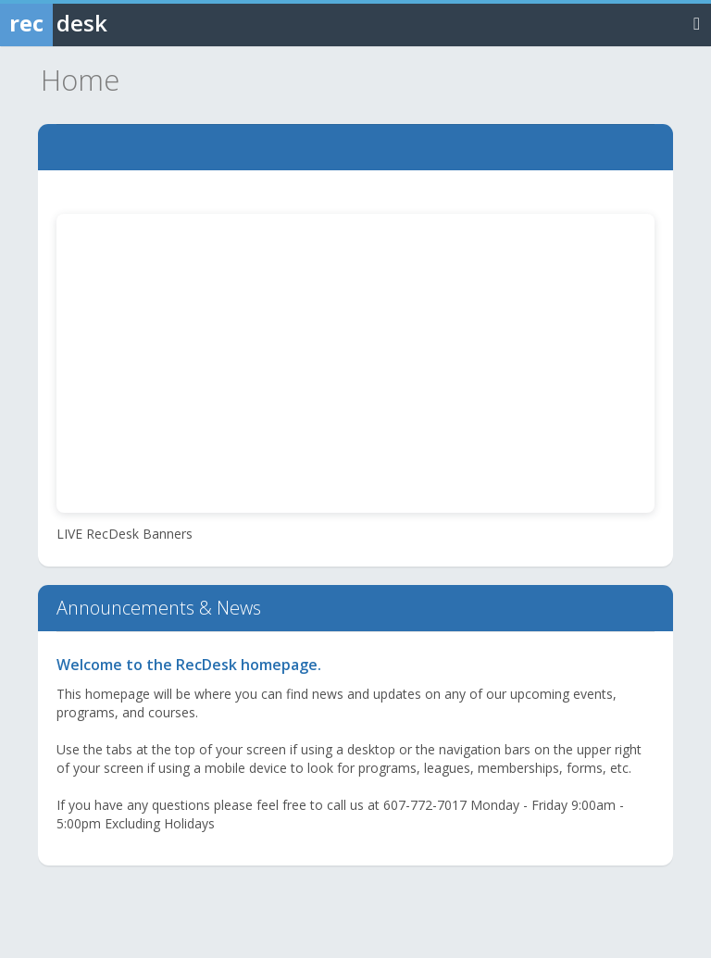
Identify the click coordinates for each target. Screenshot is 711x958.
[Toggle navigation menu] (696, 23)
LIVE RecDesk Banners (124, 533)
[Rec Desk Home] (102, 23)
